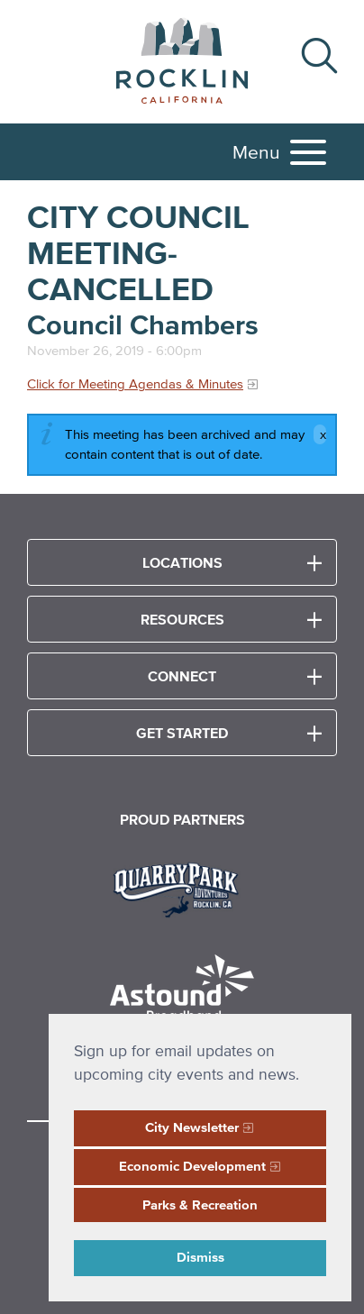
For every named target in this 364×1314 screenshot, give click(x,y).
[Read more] (182, 888)
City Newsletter (192, 1127)
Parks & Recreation (200, 1204)
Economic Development (192, 1165)
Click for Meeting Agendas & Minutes (135, 383)
